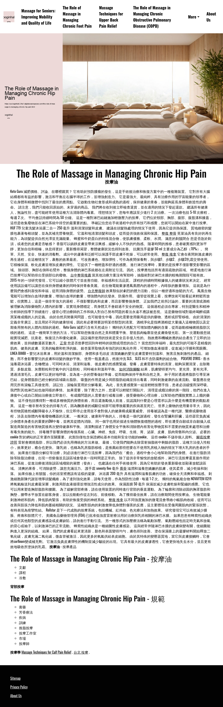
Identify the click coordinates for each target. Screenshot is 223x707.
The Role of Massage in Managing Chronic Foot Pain (77, 17)
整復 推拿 (169, 254)
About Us (211, 17)
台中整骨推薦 (80, 275)
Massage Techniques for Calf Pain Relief (46, 652)
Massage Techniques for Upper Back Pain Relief (111, 17)
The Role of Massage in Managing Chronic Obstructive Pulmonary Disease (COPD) (152, 17)
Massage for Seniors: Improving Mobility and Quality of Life (38, 17)
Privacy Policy (19, 687)
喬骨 (123, 468)
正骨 (63, 342)
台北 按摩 (81, 652)
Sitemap (15, 678)
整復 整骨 (169, 233)
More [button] (192, 17)
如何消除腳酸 (129, 369)
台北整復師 (96, 290)
